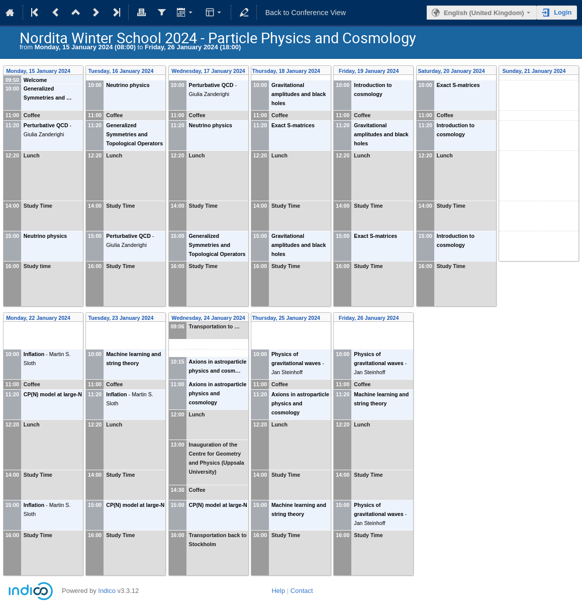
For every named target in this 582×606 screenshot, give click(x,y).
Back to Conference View (305, 13)
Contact (301, 590)
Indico (107, 590)
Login (562, 12)
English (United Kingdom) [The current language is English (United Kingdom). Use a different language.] (484, 13)
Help (278, 590)
